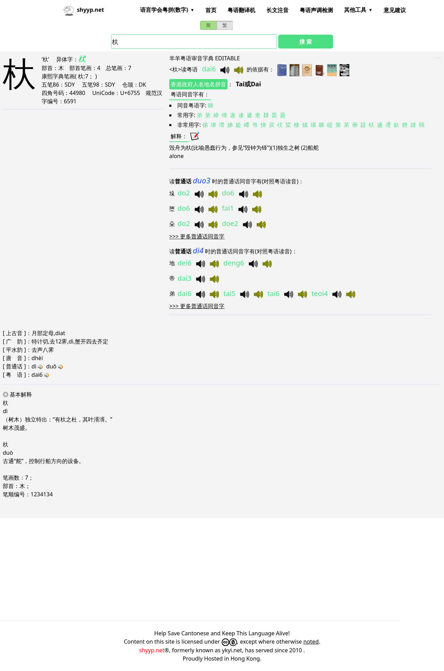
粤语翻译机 (241, 10)
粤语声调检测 (316, 10)
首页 (210, 10)
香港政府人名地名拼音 (198, 84)
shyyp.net (151, 650)
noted (311, 641)
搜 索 (305, 41)
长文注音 (277, 10)
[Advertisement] (208, 569)
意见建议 (395, 10)
